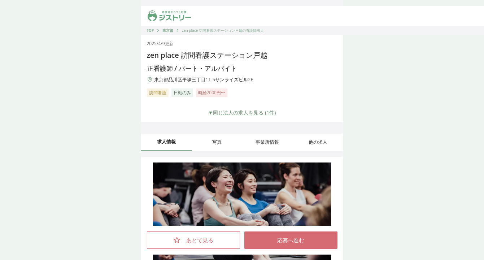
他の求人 (318, 142)
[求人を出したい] (270, 16)
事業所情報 (267, 142)
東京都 (167, 30)
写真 (217, 142)
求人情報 (166, 141)
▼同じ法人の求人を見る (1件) (242, 112)
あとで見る (193, 240)
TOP (150, 30)
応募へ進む (290, 240)
